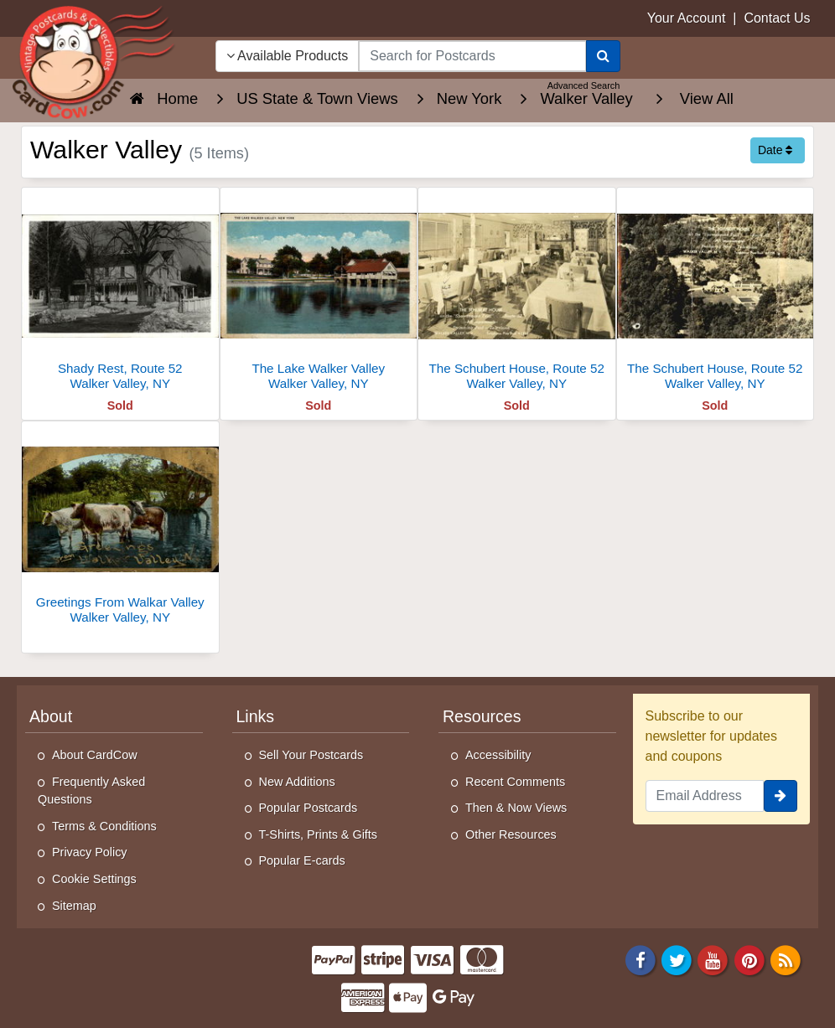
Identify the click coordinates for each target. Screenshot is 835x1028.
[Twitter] (676, 959)
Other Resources (511, 834)
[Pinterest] (749, 959)
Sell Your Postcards (311, 755)
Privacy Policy (89, 852)
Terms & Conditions (104, 826)
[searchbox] (472, 56)
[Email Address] (705, 796)
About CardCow (94, 755)
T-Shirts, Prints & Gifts (318, 834)
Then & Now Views (516, 807)
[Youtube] (713, 959)
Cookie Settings (94, 879)
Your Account (686, 18)
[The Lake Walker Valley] (319, 293)
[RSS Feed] (785, 959)
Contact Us (777, 18)
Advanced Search (583, 85)
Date (775, 150)
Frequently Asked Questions (91, 791)
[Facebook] (640, 959)
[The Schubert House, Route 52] (516, 293)
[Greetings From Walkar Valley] (120, 527)
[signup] (780, 796)
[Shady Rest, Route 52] (120, 293)
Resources (482, 716)
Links (255, 716)
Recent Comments (515, 781)
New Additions (297, 781)
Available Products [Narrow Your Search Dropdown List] (287, 56)
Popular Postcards (308, 807)
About (50, 716)
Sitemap (74, 905)
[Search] (603, 56)
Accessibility (498, 755)
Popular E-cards (302, 860)
